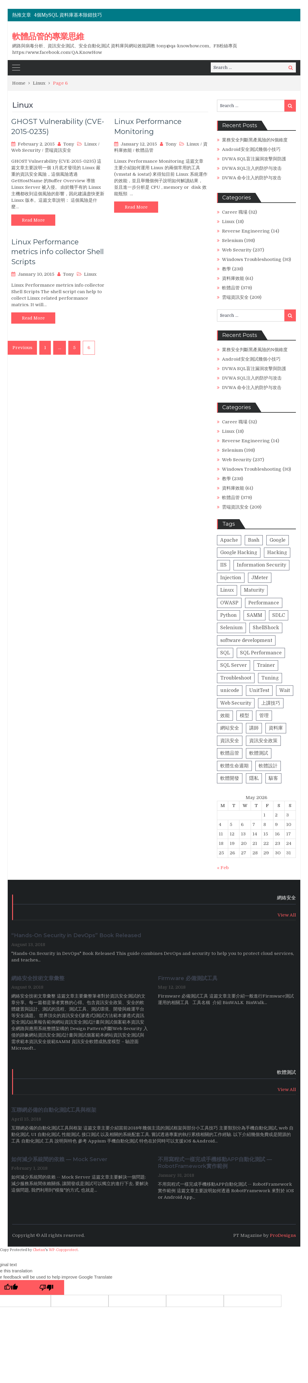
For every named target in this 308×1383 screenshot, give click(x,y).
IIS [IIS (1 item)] (223, 565)
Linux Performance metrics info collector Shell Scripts (57, 252)
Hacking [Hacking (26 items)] (277, 552)
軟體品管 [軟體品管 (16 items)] (229, 753)
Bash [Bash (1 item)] (254, 540)
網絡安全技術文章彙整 (38, 978)
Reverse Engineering (246, 231)
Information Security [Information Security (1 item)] (261, 565)
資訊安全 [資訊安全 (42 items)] (229, 740)
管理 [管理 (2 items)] (264, 715)
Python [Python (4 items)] (228, 615)
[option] (108, 15)
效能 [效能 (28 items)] (225, 715)
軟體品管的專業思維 (48, 36)
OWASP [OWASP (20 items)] (229, 603)
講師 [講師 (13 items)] (254, 728)
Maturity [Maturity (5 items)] (254, 590)
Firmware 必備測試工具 (188, 978)
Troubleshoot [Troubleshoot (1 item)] (235, 678)
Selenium (232, 240)
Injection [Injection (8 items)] (230, 577)
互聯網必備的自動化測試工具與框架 (53, 1110)
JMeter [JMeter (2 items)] (259, 577)
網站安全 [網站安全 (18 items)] (229, 728)
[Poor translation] (46, 1287)
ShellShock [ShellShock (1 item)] (266, 627)
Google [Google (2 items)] (278, 540)
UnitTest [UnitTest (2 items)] (259, 690)
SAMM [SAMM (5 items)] (254, 615)
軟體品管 (144, 150)
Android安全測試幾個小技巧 (251, 149)
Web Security (26, 150)
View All (287, 915)
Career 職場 (234, 212)
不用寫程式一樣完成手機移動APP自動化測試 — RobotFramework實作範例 (215, 1162)
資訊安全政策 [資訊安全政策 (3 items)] (263, 740)
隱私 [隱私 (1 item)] (254, 778)
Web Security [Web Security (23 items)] (235, 703)
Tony (68, 144)
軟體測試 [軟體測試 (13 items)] (258, 753)
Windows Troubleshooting (251, 259)
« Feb (223, 867)
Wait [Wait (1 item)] (284, 690)
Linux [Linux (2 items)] (227, 590)
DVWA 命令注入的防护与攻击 (251, 177)
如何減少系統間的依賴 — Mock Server (59, 1159)
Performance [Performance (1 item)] (263, 603)
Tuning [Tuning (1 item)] (270, 678)
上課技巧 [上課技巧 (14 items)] (270, 703)
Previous (22, 347)
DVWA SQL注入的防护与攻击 (252, 168)
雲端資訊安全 (58, 150)
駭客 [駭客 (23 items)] (273, 778)
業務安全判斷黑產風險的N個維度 (255, 140)
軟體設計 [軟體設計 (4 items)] (268, 766)
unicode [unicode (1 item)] (229, 690)
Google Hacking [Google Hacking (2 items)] (238, 552)
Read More (33, 220)
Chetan (39, 1250)
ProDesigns (283, 1235)
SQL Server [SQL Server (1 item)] (233, 665)
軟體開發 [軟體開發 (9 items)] (229, 778)
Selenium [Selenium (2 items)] (231, 627)
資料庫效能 (233, 278)
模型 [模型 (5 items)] (244, 715)
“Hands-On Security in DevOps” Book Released (76, 935)
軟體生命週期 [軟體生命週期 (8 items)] (234, 766)
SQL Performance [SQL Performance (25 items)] (261, 653)
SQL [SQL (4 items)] (225, 653)
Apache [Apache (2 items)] (229, 540)
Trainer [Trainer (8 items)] (266, 665)
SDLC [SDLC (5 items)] (278, 615)
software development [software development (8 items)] (246, 640)
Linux (90, 144)
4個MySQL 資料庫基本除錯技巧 (68, 15)
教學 (226, 269)
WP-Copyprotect (63, 1250)
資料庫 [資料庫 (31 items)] (276, 728)
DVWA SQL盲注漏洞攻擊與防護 (254, 159)
